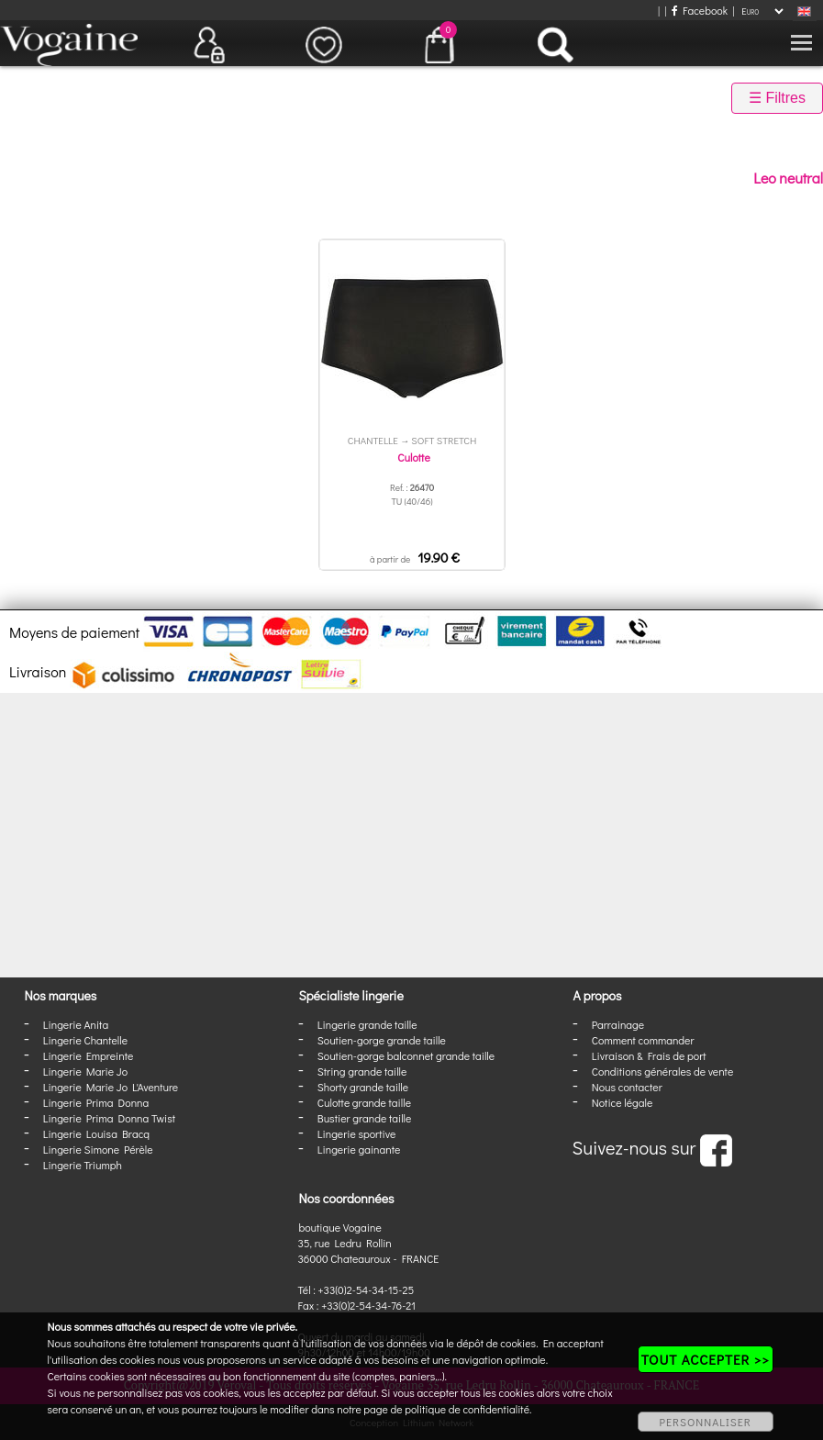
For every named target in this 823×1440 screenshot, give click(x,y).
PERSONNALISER (705, 1421)
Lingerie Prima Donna (96, 1102)
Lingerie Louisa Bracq (96, 1133)
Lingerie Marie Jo (85, 1071)
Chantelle (373, 440)
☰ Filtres (777, 98)
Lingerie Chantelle (85, 1040)
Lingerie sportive (356, 1133)
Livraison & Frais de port (649, 1055)
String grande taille (362, 1071)
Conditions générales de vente (662, 1071)
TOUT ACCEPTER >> (705, 1359)
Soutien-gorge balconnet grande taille (406, 1055)
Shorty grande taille (362, 1086)
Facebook (700, 10)
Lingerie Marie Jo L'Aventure (110, 1086)
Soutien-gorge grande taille (381, 1040)
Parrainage (618, 1024)
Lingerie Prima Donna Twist (109, 1118)
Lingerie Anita (75, 1024)
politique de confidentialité (467, 1408)
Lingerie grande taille (367, 1024)
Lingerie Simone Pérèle (98, 1149)
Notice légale (622, 1102)
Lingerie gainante (359, 1149)
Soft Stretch (443, 440)
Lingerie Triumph (82, 1164)
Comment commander (643, 1040)
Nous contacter (627, 1086)
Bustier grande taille (364, 1118)
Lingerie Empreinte (88, 1055)
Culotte (413, 457)
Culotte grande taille (364, 1102)
